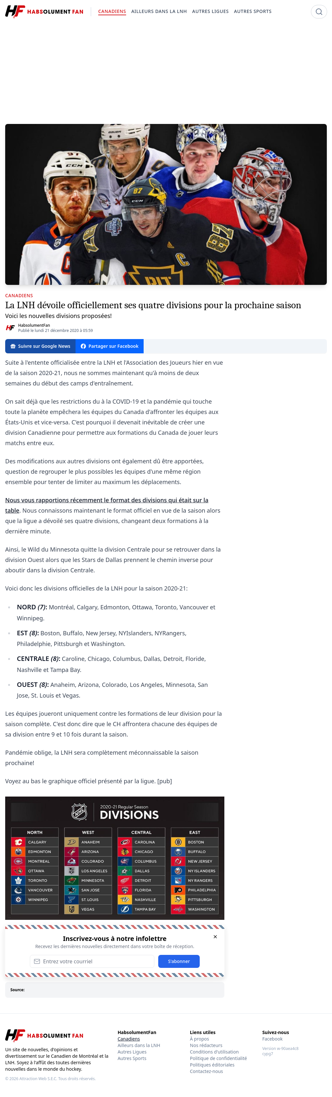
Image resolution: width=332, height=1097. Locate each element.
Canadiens (129, 1039)
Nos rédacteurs (206, 1045)
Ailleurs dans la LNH (139, 1045)
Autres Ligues (132, 1052)
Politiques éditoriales (212, 1065)
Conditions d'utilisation (214, 1052)
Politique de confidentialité (218, 1058)
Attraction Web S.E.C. (38, 1078)
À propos (199, 1039)
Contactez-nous (206, 1071)
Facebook (272, 1039)
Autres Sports (132, 1058)
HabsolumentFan (34, 325)
